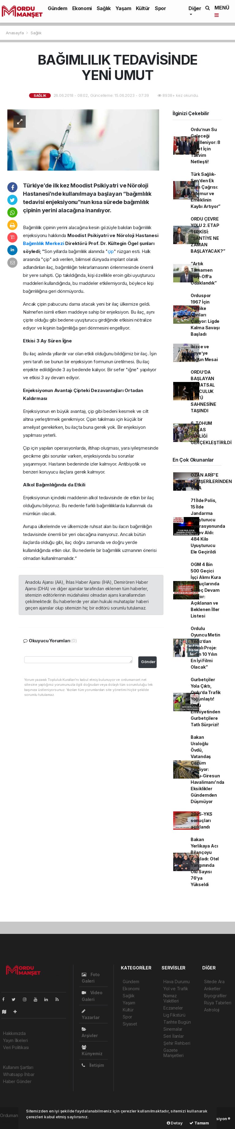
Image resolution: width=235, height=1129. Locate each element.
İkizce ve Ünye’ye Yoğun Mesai (204, 353)
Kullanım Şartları (18, 1067)
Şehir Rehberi (176, 1043)
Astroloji (211, 1009)
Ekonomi (82, 8)
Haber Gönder (17, 1081)
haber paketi (12, 1121)
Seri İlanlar (173, 1036)
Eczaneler (173, 1007)
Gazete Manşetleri (173, 1053)
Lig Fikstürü (174, 1015)
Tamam (199, 1122)
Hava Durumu (176, 981)
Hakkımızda (14, 1033)
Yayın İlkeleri (15, 1040)
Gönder (148, 661)
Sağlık (104, 8)
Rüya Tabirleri (217, 1002)
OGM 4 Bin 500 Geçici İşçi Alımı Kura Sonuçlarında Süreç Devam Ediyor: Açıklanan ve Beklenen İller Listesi (206, 590)
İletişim (93, 1065)
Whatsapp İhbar (18, 1074)
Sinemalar (172, 1029)
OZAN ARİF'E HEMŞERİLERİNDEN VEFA (211, 481)
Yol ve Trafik (175, 988)
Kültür (143, 8)
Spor (160, 8)
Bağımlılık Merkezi (44, 243)
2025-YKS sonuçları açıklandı (201, 820)
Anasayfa (15, 32)
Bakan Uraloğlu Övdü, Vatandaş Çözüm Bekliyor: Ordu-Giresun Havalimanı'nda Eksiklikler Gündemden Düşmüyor (207, 769)
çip (111, 251)
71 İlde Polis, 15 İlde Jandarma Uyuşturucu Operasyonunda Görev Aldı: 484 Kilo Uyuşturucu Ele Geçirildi (208, 526)
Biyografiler (215, 995)
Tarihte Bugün (177, 1022)
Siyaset (130, 1023)
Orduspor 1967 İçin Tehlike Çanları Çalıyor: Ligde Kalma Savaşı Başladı (205, 315)
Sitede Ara (214, 981)
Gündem (57, 8)
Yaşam (123, 8)
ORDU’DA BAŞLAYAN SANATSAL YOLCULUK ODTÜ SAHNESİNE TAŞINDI (203, 391)
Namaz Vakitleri (171, 998)
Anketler (212, 988)
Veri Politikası (16, 1047)
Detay (175, 1122)
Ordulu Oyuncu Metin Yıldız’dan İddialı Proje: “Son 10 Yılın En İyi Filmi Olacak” (205, 648)
